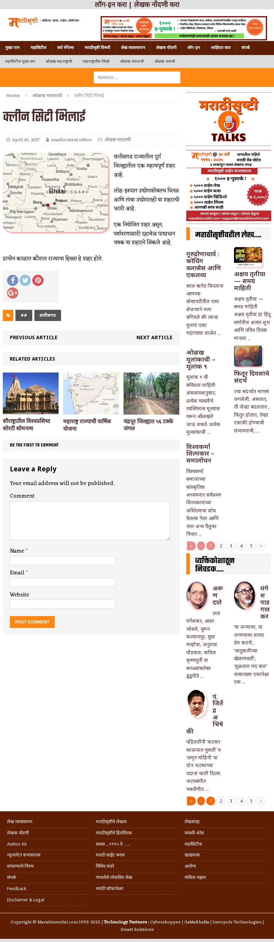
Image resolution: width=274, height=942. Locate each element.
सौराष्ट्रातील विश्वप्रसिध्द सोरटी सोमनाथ (26, 425)
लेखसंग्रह (192, 821)
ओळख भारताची (132, 61)
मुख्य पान (12, 47)
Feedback (16, 888)
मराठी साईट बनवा (110, 855)
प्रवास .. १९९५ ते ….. (113, 844)
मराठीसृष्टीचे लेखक (111, 821)
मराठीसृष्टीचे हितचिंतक (114, 832)
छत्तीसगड (48, 315)
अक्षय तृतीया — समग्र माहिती (249, 280)
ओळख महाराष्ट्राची (59, 61)
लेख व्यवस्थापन (133, 47)
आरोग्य (190, 866)
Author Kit (17, 844)
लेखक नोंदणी (166, 47)
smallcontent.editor (71, 140)
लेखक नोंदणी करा (156, 4)
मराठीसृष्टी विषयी (97, 47)
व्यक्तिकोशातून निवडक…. (215, 565)
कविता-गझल (195, 877)
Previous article (34, 337)
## (24, 315)
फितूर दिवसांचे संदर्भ (251, 376)
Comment (22, 496)
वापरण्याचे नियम (20, 866)
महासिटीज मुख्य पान (20, 61)
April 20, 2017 (26, 140)
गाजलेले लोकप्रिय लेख (114, 877)
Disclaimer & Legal (25, 899)
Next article (154, 337)
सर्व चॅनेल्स (65, 47)
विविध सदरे (105, 866)
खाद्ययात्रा (192, 855)
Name (18, 551)
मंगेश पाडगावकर (265, 602)
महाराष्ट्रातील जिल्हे (96, 61)
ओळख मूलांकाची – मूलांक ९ (200, 359)
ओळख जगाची (164, 61)
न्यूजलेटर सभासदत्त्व (23, 855)
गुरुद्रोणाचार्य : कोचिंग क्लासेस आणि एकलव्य (203, 264)
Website (19, 595)
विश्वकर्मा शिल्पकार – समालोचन (200, 453)
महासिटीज (38, 47)
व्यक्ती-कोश (194, 832)
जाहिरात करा (220, 47)
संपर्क (245, 47)
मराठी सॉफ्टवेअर (109, 888)
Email (18, 573)
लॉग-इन (193, 47)
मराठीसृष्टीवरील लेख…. (228, 235)
